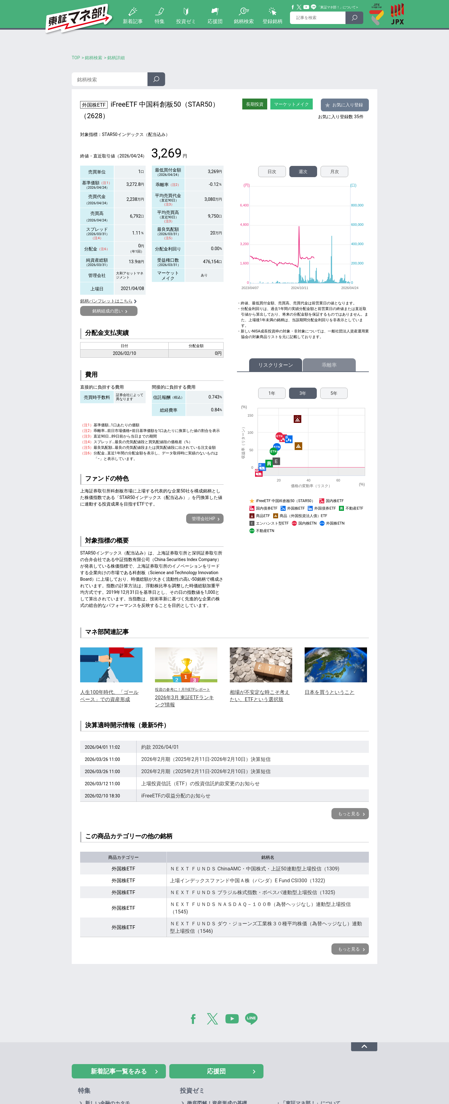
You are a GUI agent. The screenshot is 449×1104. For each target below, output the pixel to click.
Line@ (314, 7)
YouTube (306, 7)
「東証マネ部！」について (336, 7)
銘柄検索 (244, 21)
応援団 (215, 21)
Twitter (299, 7)
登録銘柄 (272, 21)
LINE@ (253, 1020)
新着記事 (133, 21)
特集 (160, 21)
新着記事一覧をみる (119, 1071)
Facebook (293, 7)
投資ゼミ (186, 21)
